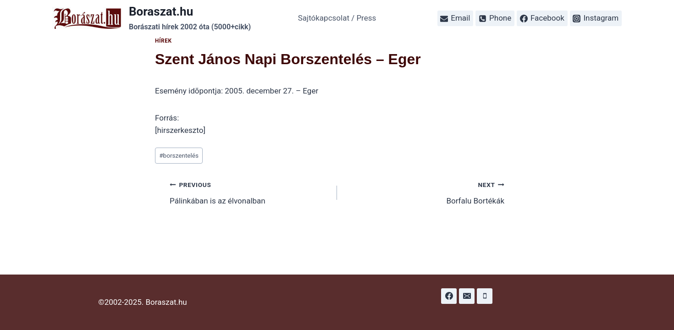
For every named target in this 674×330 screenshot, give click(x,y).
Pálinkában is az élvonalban (249, 191)
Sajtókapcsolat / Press (337, 17)
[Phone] (484, 296)
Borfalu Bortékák (424, 191)
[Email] (467, 296)
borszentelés (179, 155)
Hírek (163, 41)
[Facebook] (449, 296)
